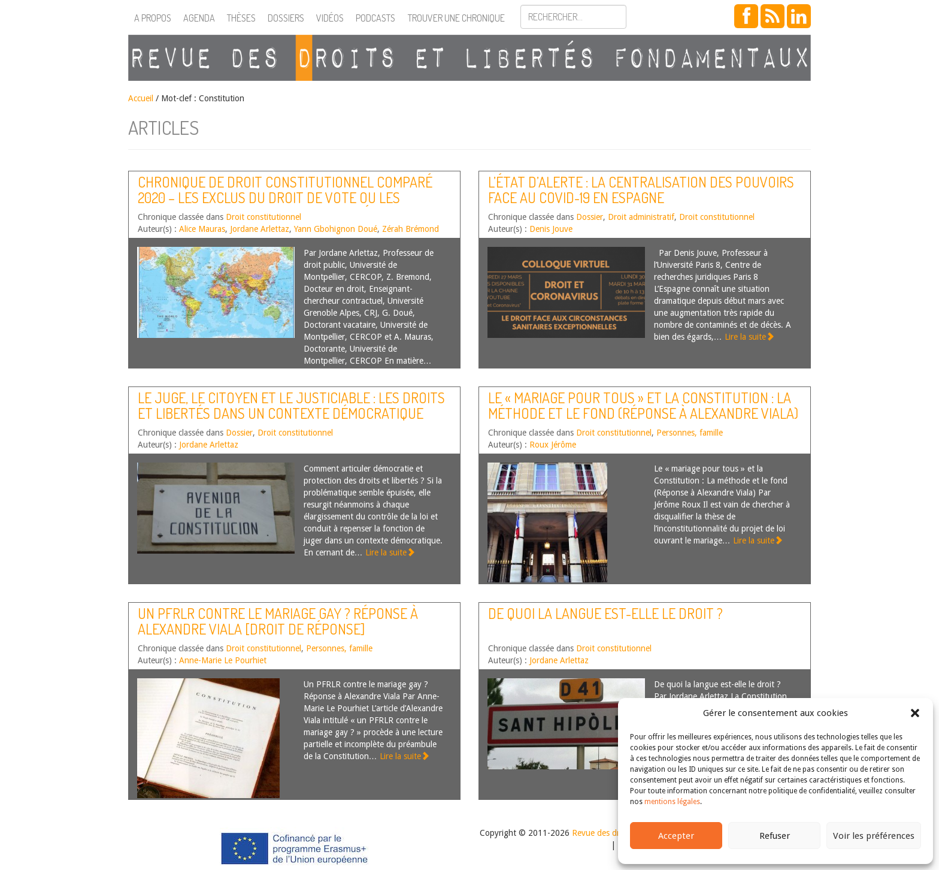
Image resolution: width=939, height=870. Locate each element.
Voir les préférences (873, 835)
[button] (915, 713)
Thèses (241, 18)
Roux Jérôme (552, 444)
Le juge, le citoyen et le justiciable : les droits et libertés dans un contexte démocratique (291, 405)
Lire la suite (749, 337)
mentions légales (672, 802)
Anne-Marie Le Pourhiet (222, 660)
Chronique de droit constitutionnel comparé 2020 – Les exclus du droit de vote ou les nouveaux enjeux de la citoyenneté (285, 198)
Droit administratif (641, 217)
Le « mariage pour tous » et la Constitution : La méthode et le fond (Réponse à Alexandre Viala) (643, 405)
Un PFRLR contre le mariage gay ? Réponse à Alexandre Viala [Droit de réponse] (278, 621)
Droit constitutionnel (263, 217)
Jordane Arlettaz (259, 229)
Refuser (774, 835)
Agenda (199, 18)
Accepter (676, 835)
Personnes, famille (689, 432)
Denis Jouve (551, 229)
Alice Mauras (202, 229)
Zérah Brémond (410, 229)
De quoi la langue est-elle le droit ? (605, 613)
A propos (152, 18)
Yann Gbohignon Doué (335, 229)
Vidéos (330, 18)
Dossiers (286, 18)
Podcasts (375, 18)
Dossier (589, 217)
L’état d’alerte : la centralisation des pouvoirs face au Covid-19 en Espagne (641, 190)
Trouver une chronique (456, 18)
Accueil (140, 98)
